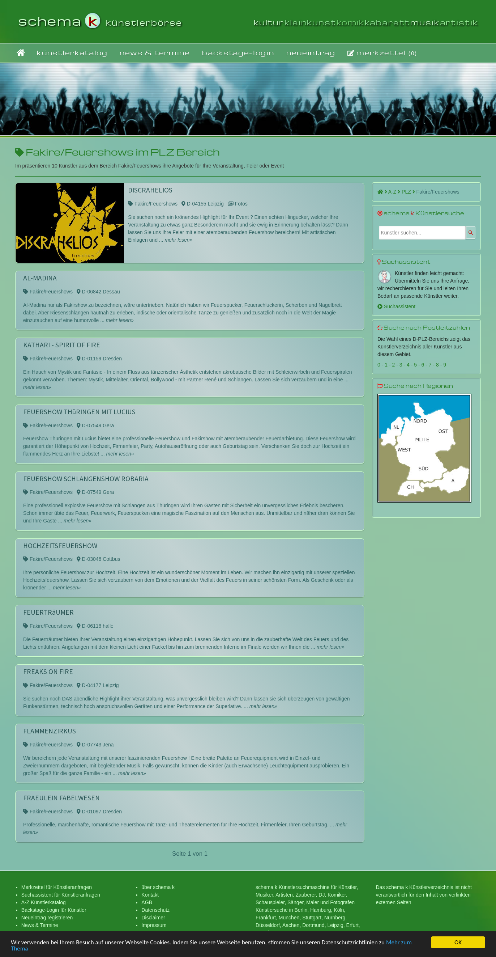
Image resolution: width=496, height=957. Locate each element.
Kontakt (149, 895)
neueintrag (310, 52)
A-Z (394, 192)
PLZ (408, 192)
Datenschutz (155, 910)
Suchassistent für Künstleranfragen (60, 895)
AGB (146, 902)
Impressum (153, 925)
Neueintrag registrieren (47, 917)
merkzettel (382, 52)
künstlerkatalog (72, 52)
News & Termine (39, 925)
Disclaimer (153, 917)
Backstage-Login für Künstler (53, 910)
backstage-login (238, 52)
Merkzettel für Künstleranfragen (56, 887)
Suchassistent (396, 306)
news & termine (155, 52)
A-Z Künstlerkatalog (43, 902)
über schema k (158, 887)
